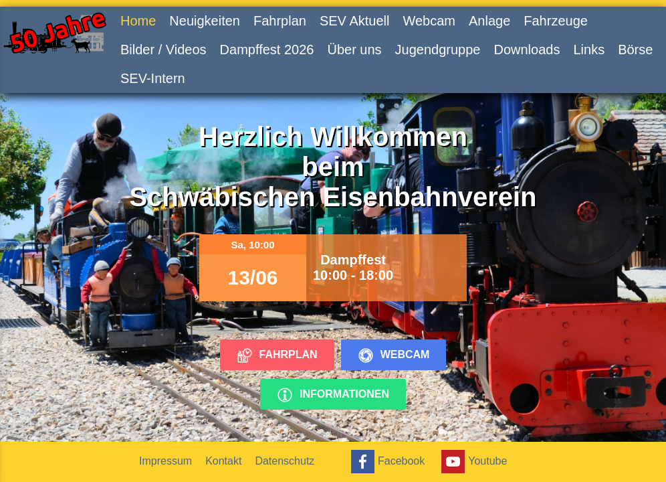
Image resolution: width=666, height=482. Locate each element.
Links (588, 49)
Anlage (489, 20)
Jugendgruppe (438, 49)
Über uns (354, 49)
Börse (635, 49)
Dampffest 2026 (267, 49)
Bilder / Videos (163, 49)
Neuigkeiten (204, 20)
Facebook (386, 462)
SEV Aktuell (355, 20)
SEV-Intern (152, 78)
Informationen (333, 395)
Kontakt (223, 461)
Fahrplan (279, 20)
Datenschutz (284, 461)
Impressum (165, 461)
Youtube (472, 462)
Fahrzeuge (556, 20)
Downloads (526, 49)
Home (138, 20)
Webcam (429, 20)
